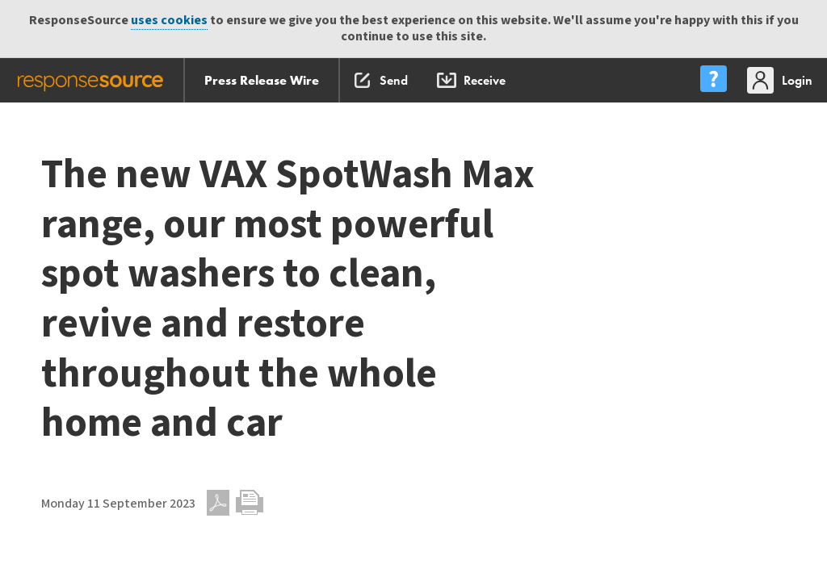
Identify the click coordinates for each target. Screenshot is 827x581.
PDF (218, 503)
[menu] (713, 80)
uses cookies (169, 20)
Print (249, 503)
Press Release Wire (261, 80)
